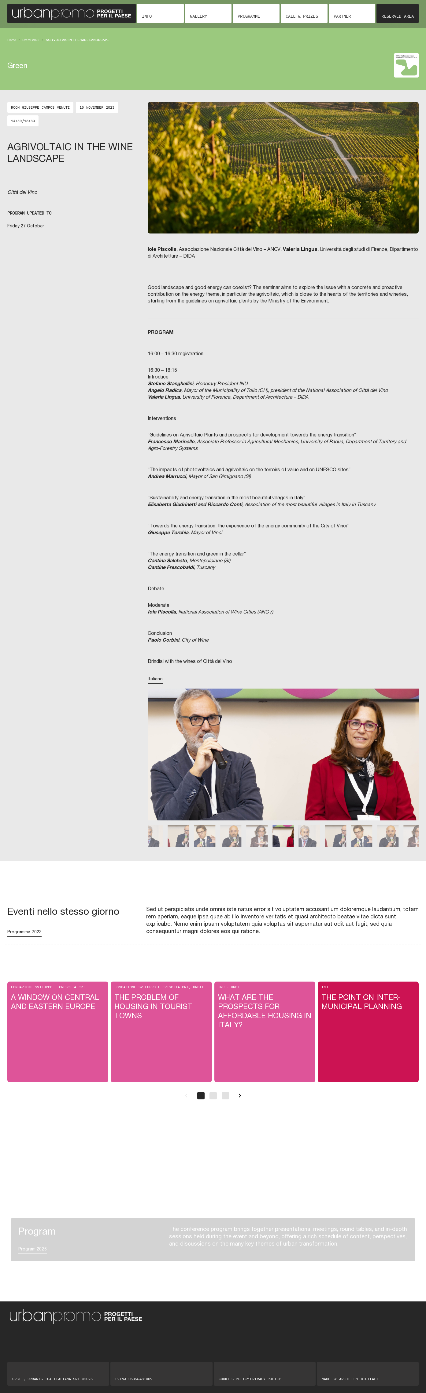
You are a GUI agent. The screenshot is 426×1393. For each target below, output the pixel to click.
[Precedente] (186, 1096)
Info (147, 16)
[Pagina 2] (213, 1095)
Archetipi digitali (358, 1379)
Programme (249, 16)
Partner (342, 16)
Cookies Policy (234, 1379)
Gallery (198, 16)
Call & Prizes (302, 16)
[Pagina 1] (201, 1095)
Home (11, 40)
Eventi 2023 (30, 40)
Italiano (155, 678)
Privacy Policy (265, 1379)
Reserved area (397, 16)
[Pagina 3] (225, 1095)
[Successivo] (240, 1096)
